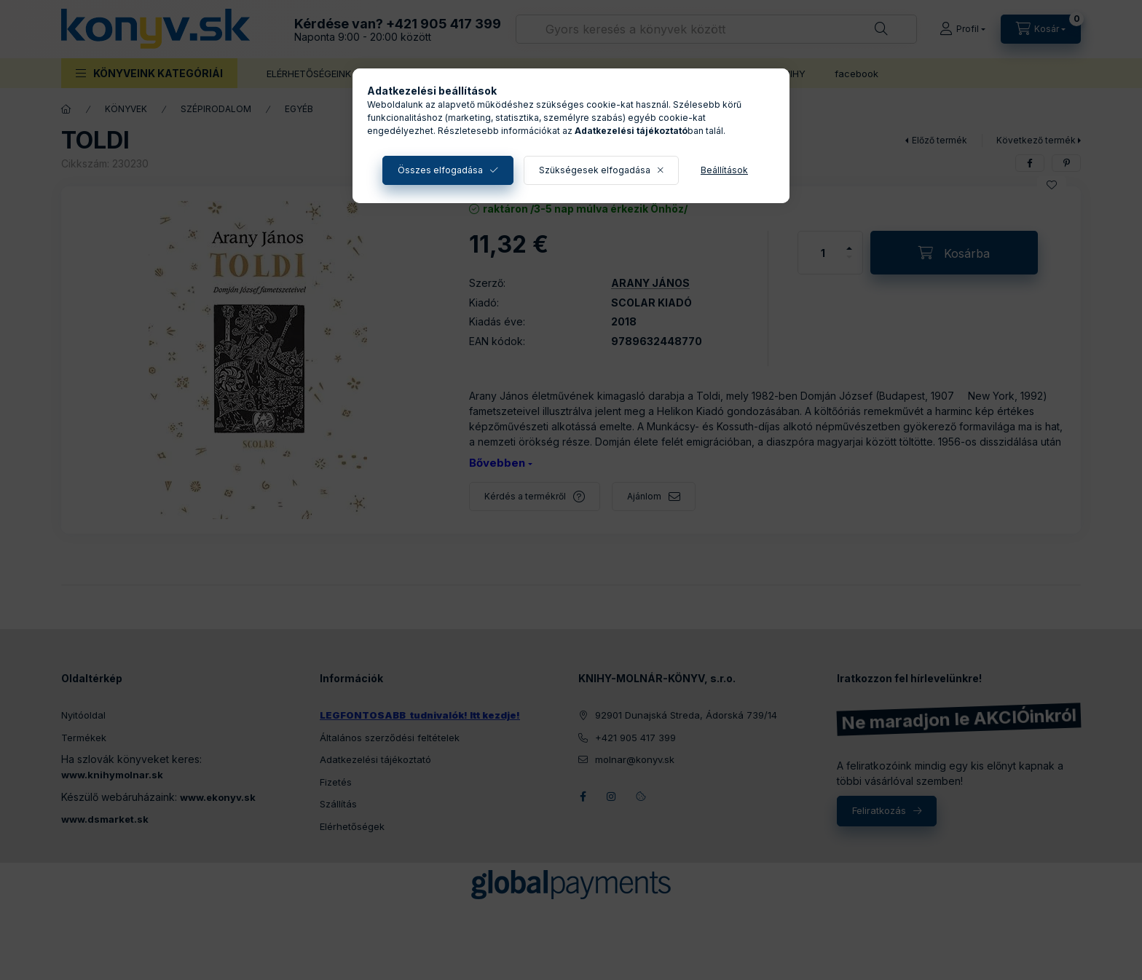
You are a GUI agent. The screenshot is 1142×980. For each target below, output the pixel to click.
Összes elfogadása (440, 170)
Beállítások (724, 170)
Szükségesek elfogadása (594, 170)
